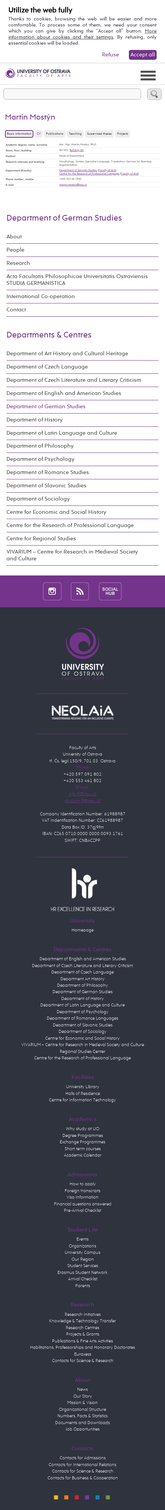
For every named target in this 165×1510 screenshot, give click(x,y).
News (82, 1389)
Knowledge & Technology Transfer (82, 1321)
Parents (82, 1286)
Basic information (19, 133)
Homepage (82, 930)
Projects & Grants (82, 1334)
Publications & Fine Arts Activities (82, 1341)
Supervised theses (99, 133)
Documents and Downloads (82, 1423)
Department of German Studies (78, 170)
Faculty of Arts (107, 170)
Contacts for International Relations (82, 1465)
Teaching (75, 133)
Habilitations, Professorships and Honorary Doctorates (82, 1347)
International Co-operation (40, 296)
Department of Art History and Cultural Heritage (67, 353)
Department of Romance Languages (82, 1018)
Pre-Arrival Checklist (82, 1210)
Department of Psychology (40, 459)
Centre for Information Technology (82, 1100)
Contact (16, 310)
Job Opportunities (83, 1429)
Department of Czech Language (47, 367)
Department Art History (82, 979)
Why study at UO (82, 1129)
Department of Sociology (38, 499)
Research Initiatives (83, 1315)
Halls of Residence (82, 1094)
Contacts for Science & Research (82, 1361)
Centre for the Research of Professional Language (89, 173)
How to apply (83, 1184)
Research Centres (82, 1328)
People (15, 250)
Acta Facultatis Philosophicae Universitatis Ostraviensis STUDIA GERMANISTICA (77, 280)
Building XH (77, 150)
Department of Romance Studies (47, 472)
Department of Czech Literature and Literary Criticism (73, 380)
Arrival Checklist (82, 1279)
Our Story (82, 1396)
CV (39, 133)
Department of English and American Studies (63, 393)
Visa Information (82, 1197)
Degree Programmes (82, 1136)
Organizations (82, 1246)
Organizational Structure (82, 1409)
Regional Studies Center (82, 1052)
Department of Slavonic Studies (46, 485)
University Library (82, 1087)
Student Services (82, 1266)
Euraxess (82, 1354)
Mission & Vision (82, 1403)
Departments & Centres (49, 335)
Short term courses (83, 1149)
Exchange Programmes (82, 1142)
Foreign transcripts (82, 1191)
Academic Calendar (83, 1155)
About (14, 236)
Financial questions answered (82, 1204)
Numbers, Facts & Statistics (82, 1416)
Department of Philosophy (40, 446)
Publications (54, 133)
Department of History (34, 420)
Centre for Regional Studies (41, 538)
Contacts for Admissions (83, 1458)
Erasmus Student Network (82, 1273)
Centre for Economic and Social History (56, 512)
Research (18, 263)
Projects (122, 133)
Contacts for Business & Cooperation (83, 1478)
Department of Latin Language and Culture (61, 433)
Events (82, 1239)
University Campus (82, 1252)
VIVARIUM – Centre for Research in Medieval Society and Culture (72, 555)
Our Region (82, 1259)
